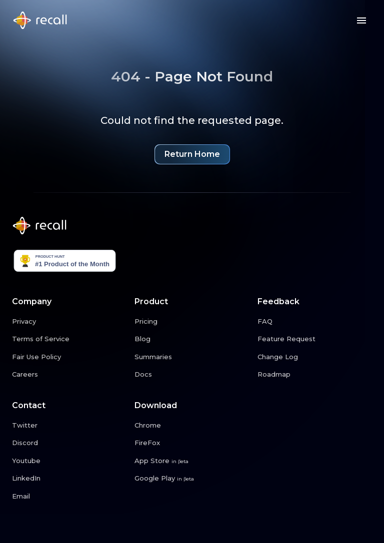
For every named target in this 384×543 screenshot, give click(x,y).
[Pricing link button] (191, 322)
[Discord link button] (69, 443)
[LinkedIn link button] (69, 479)
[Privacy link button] (69, 322)
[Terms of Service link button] (69, 339)
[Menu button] (362, 20)
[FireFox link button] (191, 443)
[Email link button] (69, 497)
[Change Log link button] (315, 357)
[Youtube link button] (69, 461)
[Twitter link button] (69, 426)
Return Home (192, 155)
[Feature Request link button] (315, 339)
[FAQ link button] (315, 322)
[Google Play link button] (191, 479)
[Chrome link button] (191, 426)
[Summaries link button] (191, 357)
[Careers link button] (69, 375)
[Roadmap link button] (315, 375)
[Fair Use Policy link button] (69, 357)
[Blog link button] (191, 339)
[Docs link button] (191, 375)
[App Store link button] (191, 461)
